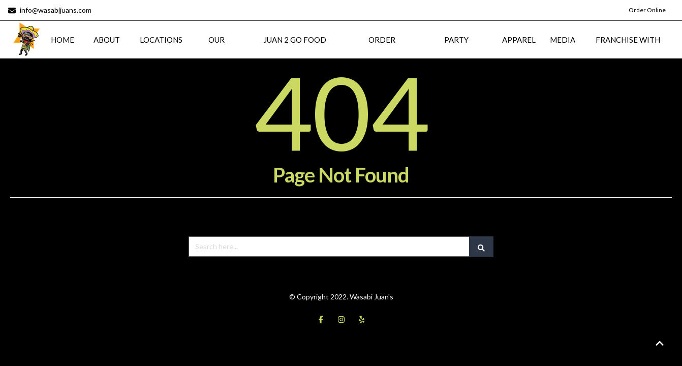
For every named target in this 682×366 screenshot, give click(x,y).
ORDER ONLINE (382, 51)
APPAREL (519, 38)
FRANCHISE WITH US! (628, 51)
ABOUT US (107, 51)
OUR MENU (216, 51)
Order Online (647, 10)
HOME (62, 38)
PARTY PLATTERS (456, 51)
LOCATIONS (161, 38)
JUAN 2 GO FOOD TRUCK (295, 51)
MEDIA (562, 38)
